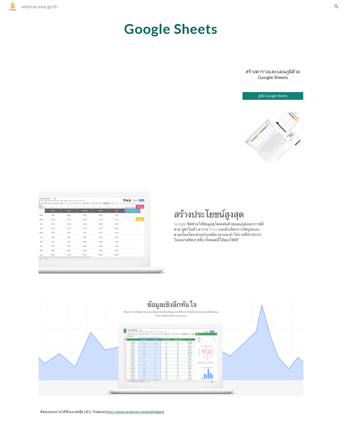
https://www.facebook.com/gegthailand (134, 412)
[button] (336, 6)
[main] (171, 28)
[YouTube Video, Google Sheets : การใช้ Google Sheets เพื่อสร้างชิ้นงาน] (137, 116)
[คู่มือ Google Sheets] (272, 96)
